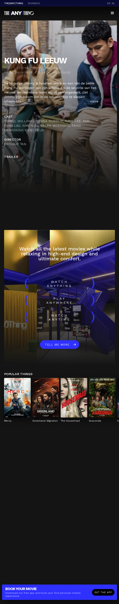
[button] (112, 13)
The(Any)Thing (13, 3)
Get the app (103, 592)
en (108, 3)
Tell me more (57, 344)
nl (113, 3)
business (34, 3)
